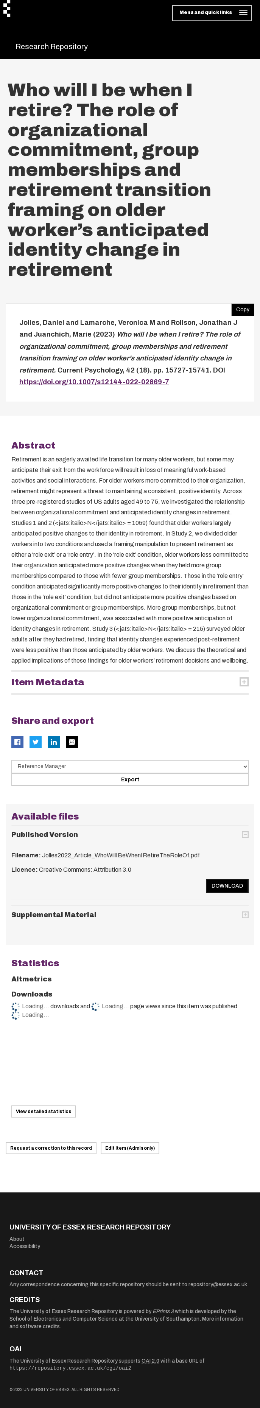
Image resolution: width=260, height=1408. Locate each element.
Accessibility (24, 1246)
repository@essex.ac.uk (217, 1284)
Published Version (44, 834)
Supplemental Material (54, 915)
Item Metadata (47, 682)
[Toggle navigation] (212, 13)
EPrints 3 (163, 1311)
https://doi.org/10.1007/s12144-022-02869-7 (94, 382)
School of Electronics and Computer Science (63, 1319)
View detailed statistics (43, 1111)
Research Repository (52, 46)
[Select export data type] (130, 766)
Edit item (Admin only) (130, 1148)
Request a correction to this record (51, 1148)
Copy (240, 307)
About (17, 1239)
